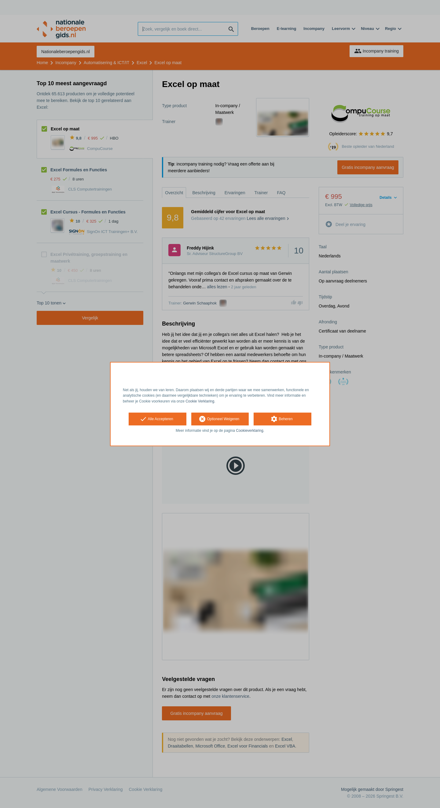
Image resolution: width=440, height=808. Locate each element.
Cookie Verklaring (199, 401)
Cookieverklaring (249, 430)
